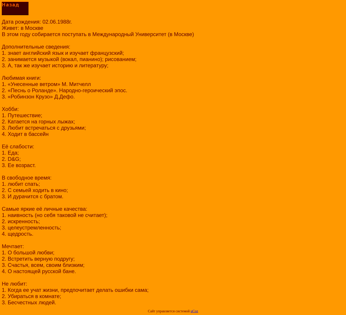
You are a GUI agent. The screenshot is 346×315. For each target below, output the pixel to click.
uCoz (194, 311)
